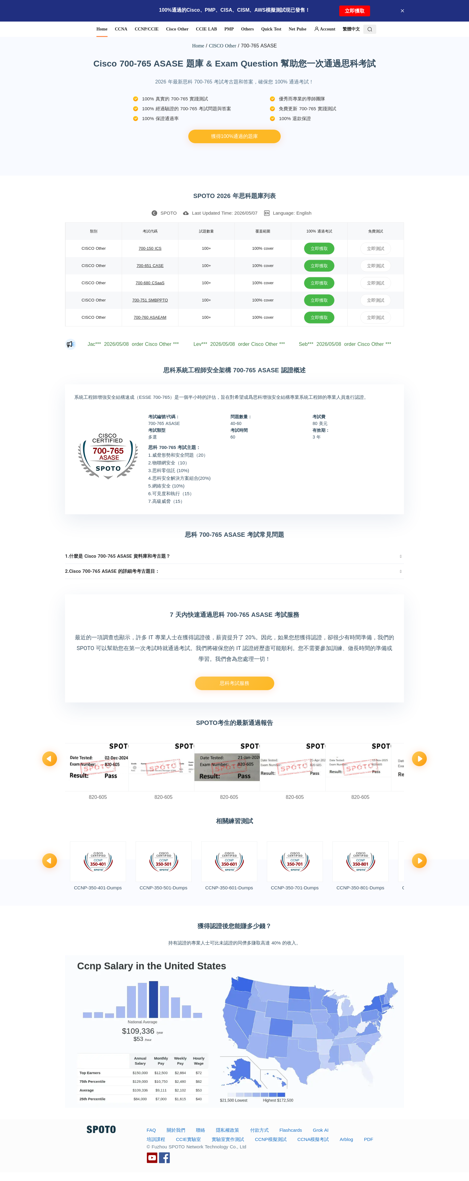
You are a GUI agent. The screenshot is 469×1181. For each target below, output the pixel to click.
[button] (234, 556)
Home (198, 45)
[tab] (234, 556)
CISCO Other (222, 45)
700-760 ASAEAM (150, 317)
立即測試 (375, 248)
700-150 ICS (150, 248)
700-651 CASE (150, 265)
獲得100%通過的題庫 (234, 136)
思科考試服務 (234, 683)
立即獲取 (355, 11)
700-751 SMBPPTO (150, 300)
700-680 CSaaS (150, 283)
